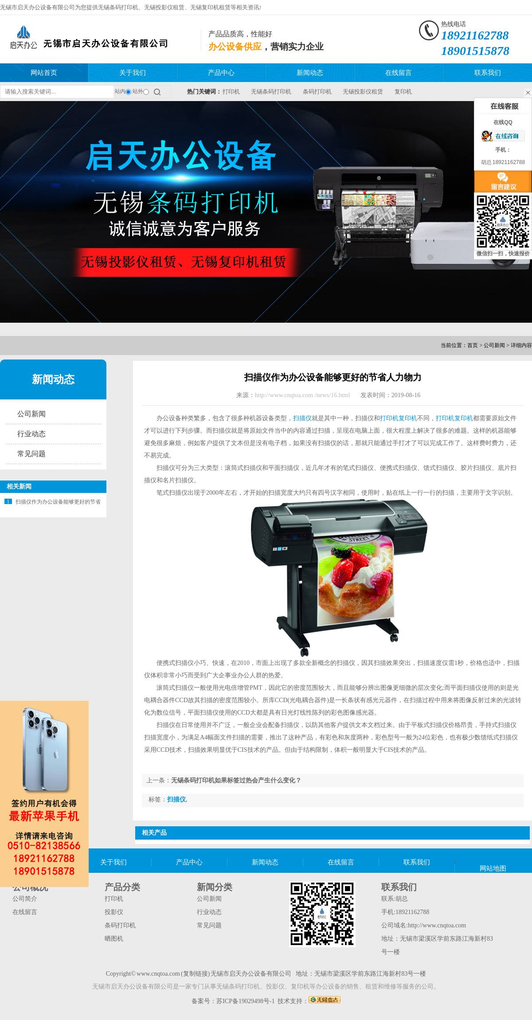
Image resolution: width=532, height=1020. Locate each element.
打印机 (231, 91)
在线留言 (398, 72)
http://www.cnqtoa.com (437, 925)
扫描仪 (302, 418)
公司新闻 (494, 345)
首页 (472, 345)
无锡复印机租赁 (210, 7)
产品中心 (221, 72)
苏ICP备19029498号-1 (245, 1001)
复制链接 (195, 973)
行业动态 (31, 434)
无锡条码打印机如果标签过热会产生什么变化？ (236, 780)
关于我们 (132, 72)
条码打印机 (317, 91)
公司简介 (24, 898)
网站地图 (493, 868)
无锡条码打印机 (118, 7)
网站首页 (44, 72)
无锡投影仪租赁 (164, 7)
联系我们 (487, 72)
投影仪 (114, 912)
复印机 (403, 91)
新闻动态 (310, 72)
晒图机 (114, 938)
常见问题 (31, 453)
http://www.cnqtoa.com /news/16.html (302, 395)
